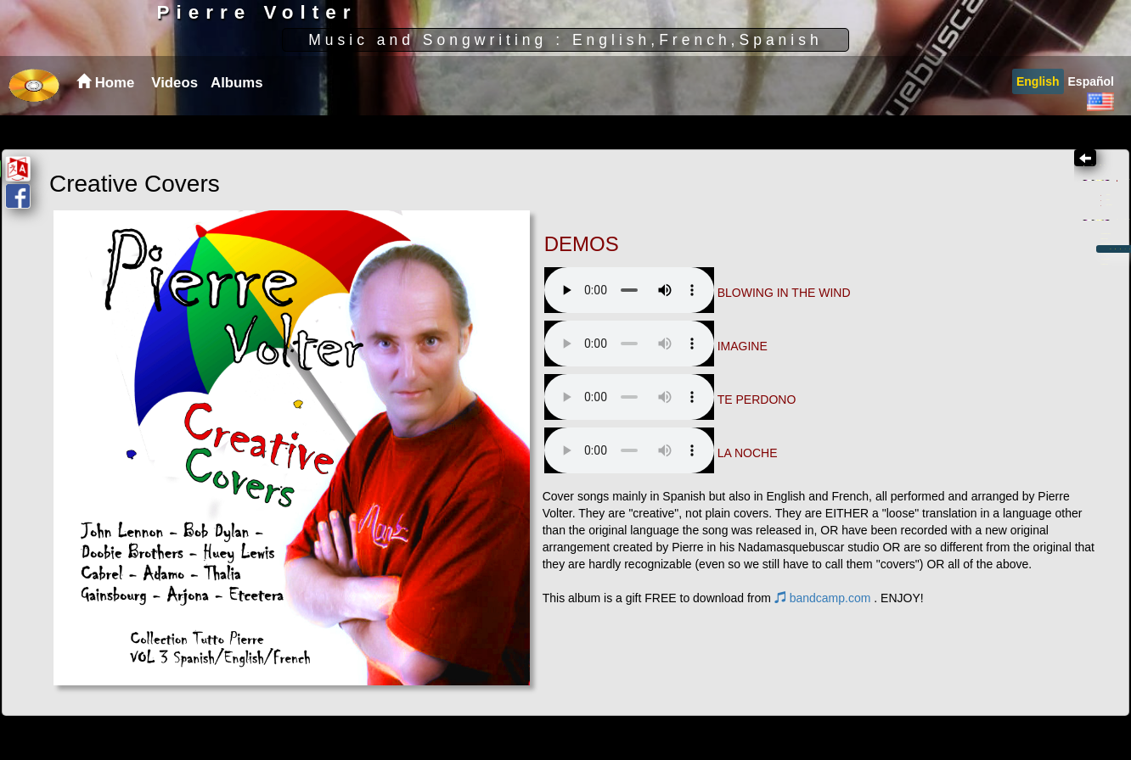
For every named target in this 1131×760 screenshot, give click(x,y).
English (1038, 115)
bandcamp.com (337, 615)
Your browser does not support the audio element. (478, 290)
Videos (174, 117)
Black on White (936, 358)
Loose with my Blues (953, 339)
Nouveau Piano (937, 455)
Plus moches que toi (952, 435)
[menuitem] (172, 117)
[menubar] (205, 117)
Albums (237, 117)
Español (1091, 115)
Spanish (926, 255)
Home (911, 209)
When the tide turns (950, 378)
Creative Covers (980, 396)
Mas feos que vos (944, 416)
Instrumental (939, 293)
